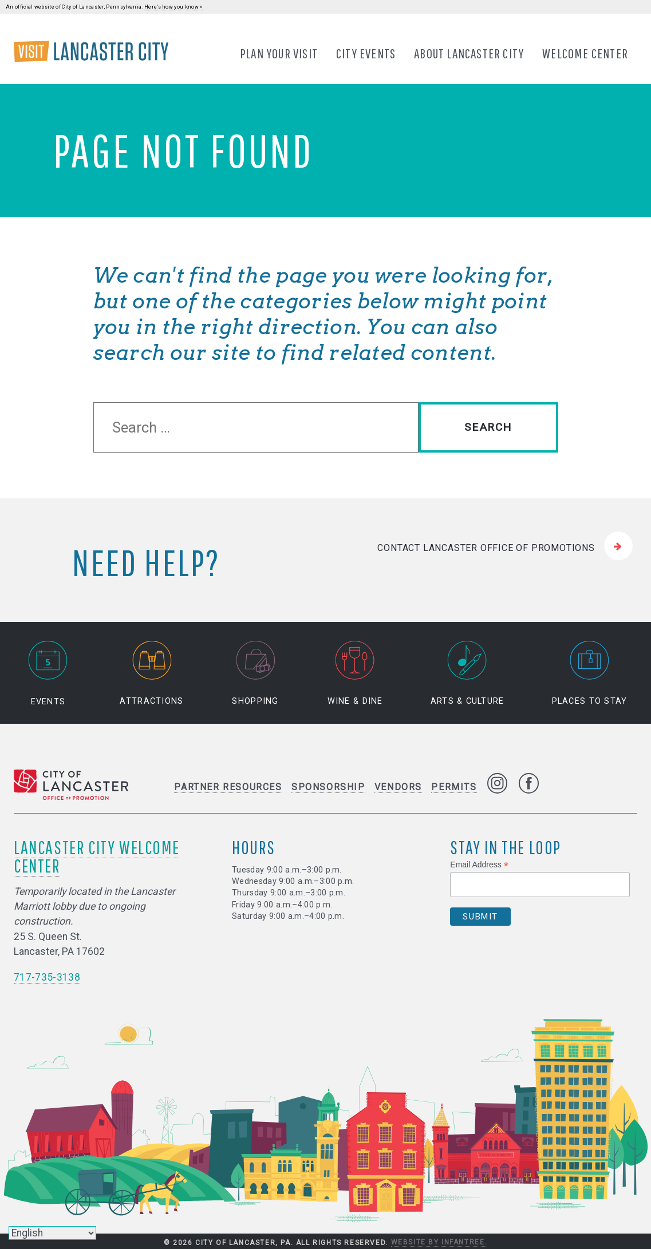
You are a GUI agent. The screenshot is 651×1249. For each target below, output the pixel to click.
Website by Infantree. (439, 1242)
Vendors (398, 787)
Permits (453, 787)
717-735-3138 (47, 977)
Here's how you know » (173, 7)
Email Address (479, 864)
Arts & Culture (467, 674)
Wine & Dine (355, 674)
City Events (366, 53)
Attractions (151, 674)
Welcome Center (585, 53)
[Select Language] (52, 1233)
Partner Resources (228, 787)
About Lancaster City (469, 53)
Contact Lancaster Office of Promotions (485, 547)
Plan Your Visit (279, 53)
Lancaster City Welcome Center (96, 856)
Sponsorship (328, 787)
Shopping (255, 674)
